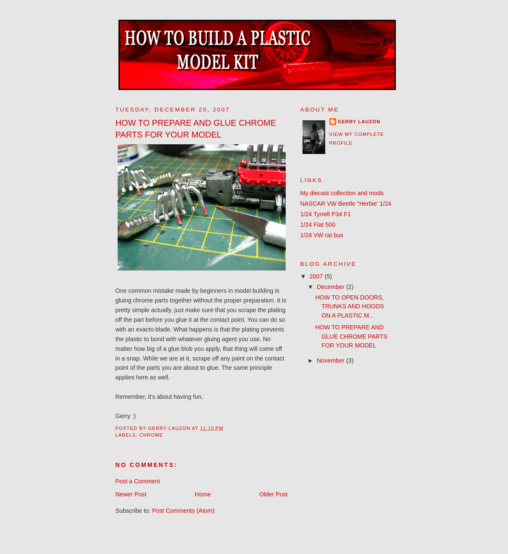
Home (203, 494)
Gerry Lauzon (359, 121)
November (331, 360)
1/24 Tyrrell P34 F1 (325, 214)
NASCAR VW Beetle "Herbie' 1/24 (346, 203)
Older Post (273, 494)
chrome (151, 434)
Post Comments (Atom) (183, 510)
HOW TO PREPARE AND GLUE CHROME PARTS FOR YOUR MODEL (351, 336)
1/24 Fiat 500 (317, 224)
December (331, 287)
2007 (317, 276)
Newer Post (131, 494)
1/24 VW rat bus (322, 235)
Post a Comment (138, 481)
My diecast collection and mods (342, 193)
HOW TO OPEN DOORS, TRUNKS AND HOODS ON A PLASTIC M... (349, 306)
